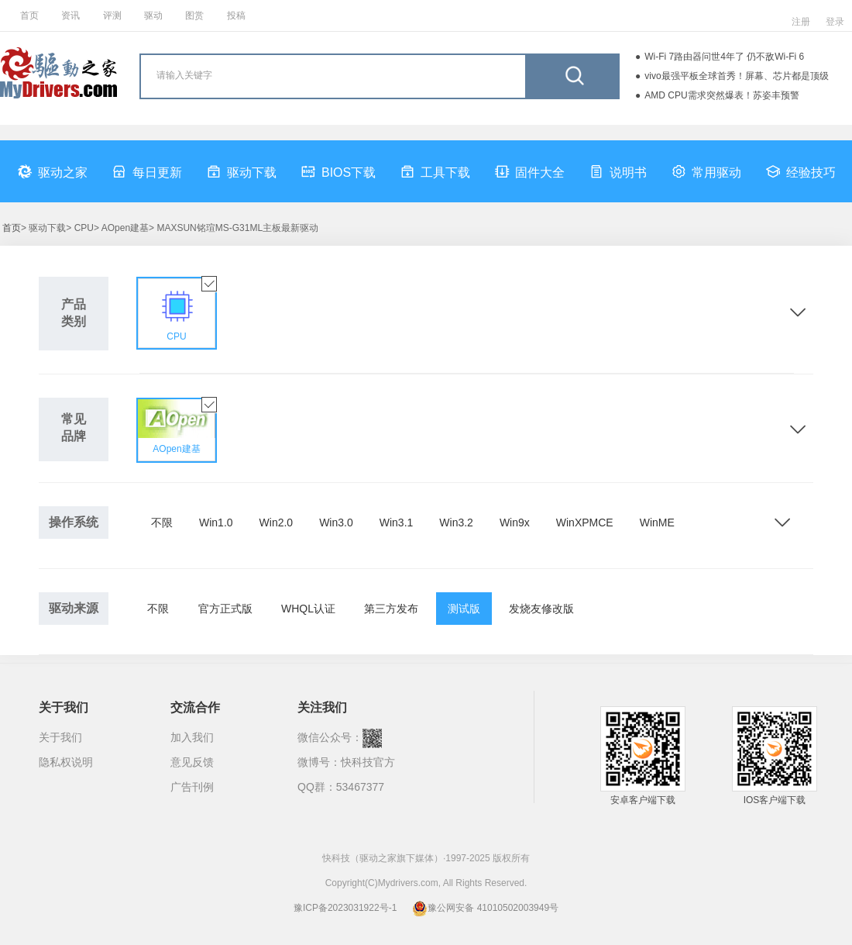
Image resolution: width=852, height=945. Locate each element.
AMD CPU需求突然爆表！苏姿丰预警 (721, 95)
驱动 (153, 15)
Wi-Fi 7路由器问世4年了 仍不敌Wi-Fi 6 (724, 56)
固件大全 (530, 171)
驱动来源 (73, 608)
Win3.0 (336, 522)
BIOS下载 (338, 171)
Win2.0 (276, 522)
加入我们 (192, 737)
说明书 (618, 171)
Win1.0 (216, 522)
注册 (801, 21)
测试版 (464, 608)
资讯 (70, 15)
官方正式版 (225, 608)
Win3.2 (456, 522)
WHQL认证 (308, 608)
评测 (112, 15)
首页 (29, 15)
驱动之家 (53, 171)
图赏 (194, 15)
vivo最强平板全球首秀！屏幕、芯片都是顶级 (736, 76)
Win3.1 (397, 522)
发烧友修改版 (541, 608)
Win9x (515, 522)
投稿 (236, 15)
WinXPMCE (584, 522)
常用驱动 (706, 171)
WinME (657, 522)
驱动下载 (242, 171)
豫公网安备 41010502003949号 (485, 907)
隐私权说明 (66, 762)
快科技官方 (368, 762)
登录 (835, 21)
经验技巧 (801, 171)
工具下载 (435, 171)
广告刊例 (192, 787)
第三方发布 (391, 608)
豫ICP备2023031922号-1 (345, 907)
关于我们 (60, 737)
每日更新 (147, 171)
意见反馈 (192, 762)
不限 (162, 522)
